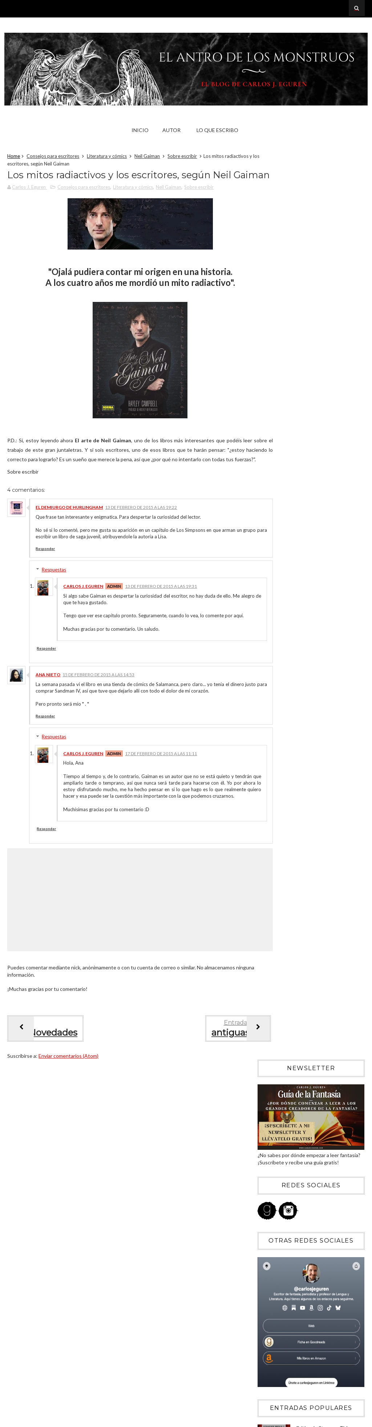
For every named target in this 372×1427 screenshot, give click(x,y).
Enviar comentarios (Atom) (68, 1104)
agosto (279, 905)
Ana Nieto (48, 709)
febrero (280, 964)
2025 (271, 757)
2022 (271, 787)
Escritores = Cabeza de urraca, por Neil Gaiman (313, 986)
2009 (271, 1138)
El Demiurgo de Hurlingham (69, 535)
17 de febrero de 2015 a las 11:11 (161, 794)
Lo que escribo (217, 130)
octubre (281, 885)
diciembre (283, 865)
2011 (271, 1118)
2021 (271, 797)
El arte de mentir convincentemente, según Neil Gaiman (311, 1028)
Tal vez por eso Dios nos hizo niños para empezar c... (314, 1002)
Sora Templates (294, 1419)
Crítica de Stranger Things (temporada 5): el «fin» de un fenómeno (327, 525)
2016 (271, 846)
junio (277, 924)
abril (276, 944)
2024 (271, 767)
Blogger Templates (339, 1419)
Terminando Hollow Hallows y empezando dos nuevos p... (317, 1044)
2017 (271, 836)
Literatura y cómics (107, 158)
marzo (278, 954)
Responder (45, 576)
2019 (271, 816)
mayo (277, 935)
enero (278, 1075)
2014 (271, 1088)
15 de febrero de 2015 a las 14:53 (98, 709)
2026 (271, 747)
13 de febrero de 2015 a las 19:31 (161, 614)
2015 (271, 856)
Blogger (301, 1285)
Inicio (140, 130)
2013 (271, 1098)
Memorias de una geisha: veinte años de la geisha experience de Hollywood (324, 651)
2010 (271, 1128)
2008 (271, 1147)
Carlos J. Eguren (83, 614)
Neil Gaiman (147, 158)
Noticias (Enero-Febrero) (298, 973)
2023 (271, 777)
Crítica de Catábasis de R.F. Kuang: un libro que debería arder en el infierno (327, 588)
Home (13, 158)
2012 (271, 1108)
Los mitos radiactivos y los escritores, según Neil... (312, 1060)
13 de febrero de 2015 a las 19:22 (141, 535)
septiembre (285, 895)
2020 (271, 807)
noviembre (283, 875)
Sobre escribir (182, 158)
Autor (171, 130)
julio (276, 915)
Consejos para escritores (53, 158)
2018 (271, 827)
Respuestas (54, 598)
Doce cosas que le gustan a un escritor (314, 1015)
